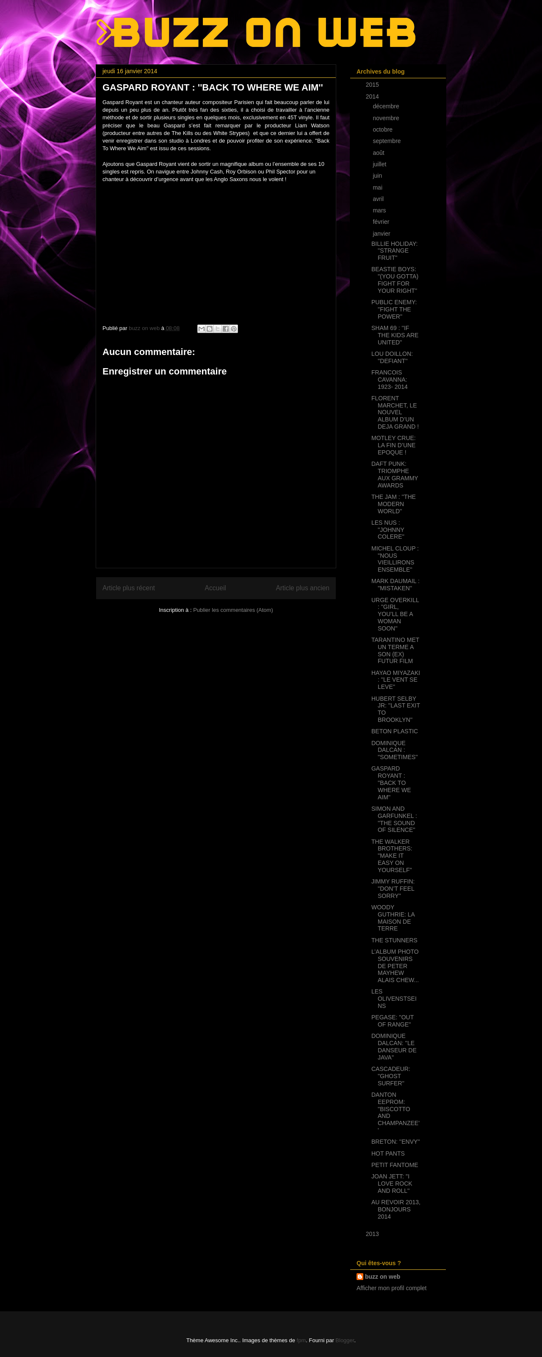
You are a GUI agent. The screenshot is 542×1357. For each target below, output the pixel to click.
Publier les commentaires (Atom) (233, 610)
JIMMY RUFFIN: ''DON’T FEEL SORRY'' (393, 888)
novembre (387, 118)
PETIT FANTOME (394, 1165)
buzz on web (382, 1276)
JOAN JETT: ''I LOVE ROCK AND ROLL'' (391, 1183)
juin (378, 175)
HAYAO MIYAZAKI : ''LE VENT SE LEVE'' (395, 680)
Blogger (344, 1340)
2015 (373, 84)
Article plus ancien (302, 588)
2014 (373, 96)
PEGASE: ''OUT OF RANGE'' (392, 1021)
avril (379, 198)
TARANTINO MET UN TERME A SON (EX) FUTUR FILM (395, 650)
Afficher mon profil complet (391, 1288)
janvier (382, 233)
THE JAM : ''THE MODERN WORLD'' (393, 504)
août (379, 152)
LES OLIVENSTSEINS (394, 998)
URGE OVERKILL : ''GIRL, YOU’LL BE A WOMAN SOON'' (395, 614)
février (382, 221)
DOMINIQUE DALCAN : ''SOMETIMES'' (394, 750)
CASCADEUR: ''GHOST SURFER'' (390, 1076)
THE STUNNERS (394, 940)
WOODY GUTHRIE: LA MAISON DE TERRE (393, 918)
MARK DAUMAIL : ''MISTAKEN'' (395, 585)
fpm (301, 1340)
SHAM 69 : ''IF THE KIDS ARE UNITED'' (394, 335)
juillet (380, 164)
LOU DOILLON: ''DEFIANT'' (392, 357)
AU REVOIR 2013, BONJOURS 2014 (395, 1209)
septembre (387, 141)
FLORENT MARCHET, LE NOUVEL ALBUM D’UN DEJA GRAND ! (395, 412)
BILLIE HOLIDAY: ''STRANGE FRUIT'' (394, 250)
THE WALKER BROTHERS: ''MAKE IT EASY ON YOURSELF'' (391, 855)
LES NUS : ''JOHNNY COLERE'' (387, 529)
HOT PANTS (388, 1153)
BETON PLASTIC (394, 731)
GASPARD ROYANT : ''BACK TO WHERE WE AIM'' (391, 782)
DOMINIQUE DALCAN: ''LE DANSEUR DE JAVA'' (394, 1046)
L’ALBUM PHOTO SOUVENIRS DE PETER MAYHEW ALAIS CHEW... (395, 965)
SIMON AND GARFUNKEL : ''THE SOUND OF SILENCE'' (394, 819)
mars (380, 210)
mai (378, 187)
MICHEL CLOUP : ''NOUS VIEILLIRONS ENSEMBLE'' (395, 559)
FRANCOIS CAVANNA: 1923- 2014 (389, 379)
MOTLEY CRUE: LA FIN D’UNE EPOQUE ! (393, 445)
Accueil (215, 588)
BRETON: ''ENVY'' (395, 1141)
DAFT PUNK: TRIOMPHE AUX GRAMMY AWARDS (394, 474)
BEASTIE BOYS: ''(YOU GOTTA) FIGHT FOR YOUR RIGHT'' (394, 280)
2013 (373, 1233)
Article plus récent (128, 588)
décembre (387, 106)
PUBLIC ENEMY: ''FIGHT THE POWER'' (394, 309)
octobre (383, 129)
